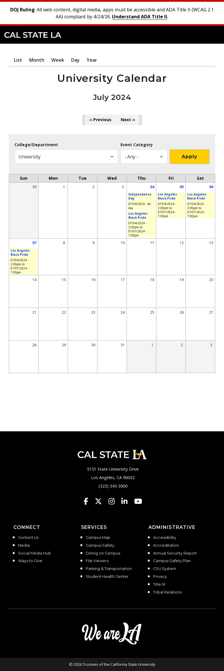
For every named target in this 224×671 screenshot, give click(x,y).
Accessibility (164, 538)
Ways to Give (30, 561)
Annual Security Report (175, 553)
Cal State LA (32, 35)
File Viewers (97, 561)
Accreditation (166, 545)
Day (75, 60)
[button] (211, 34)
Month (36, 60)
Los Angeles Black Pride (138, 215)
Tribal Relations (167, 592)
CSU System (164, 569)
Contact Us (28, 538)
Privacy (160, 577)
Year (92, 60)
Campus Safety (100, 545)
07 (34, 242)
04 (152, 186)
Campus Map (98, 538)
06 (211, 186)
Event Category (136, 145)
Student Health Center (107, 577)
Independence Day (139, 196)
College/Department (36, 145)
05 (182, 186)
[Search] (201, 34)
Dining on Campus (103, 553)
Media (24, 545)
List (18, 60)
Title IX (159, 584)
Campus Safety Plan (172, 561)
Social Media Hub (34, 553)
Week (57, 60)
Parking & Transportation (109, 569)
